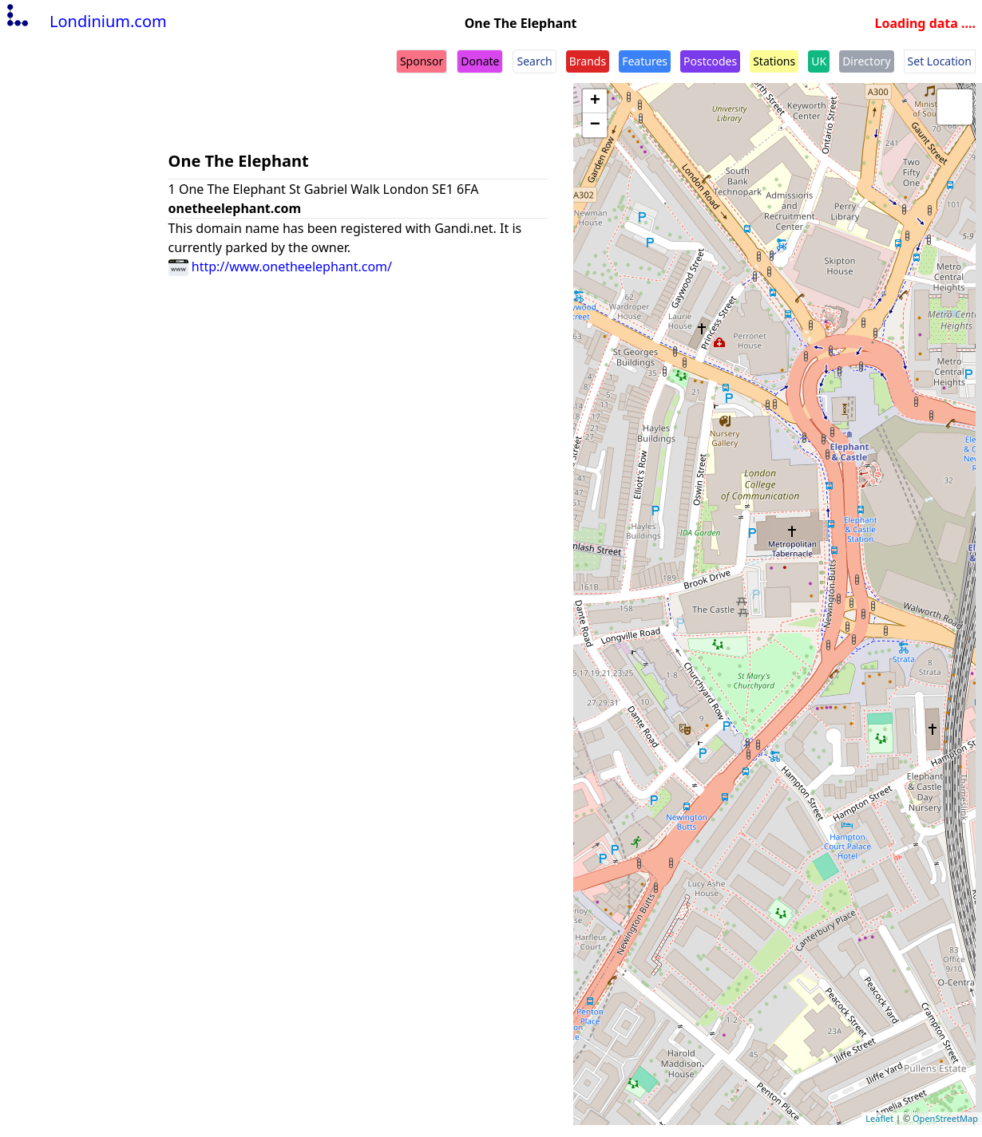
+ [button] (595, 101)
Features (644, 61)
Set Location (940, 61)
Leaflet (879, 1118)
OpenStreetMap (945, 1118)
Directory (866, 61)
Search (534, 61)
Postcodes (710, 61)
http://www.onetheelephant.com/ (280, 266)
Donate (480, 61)
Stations (774, 61)
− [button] (595, 125)
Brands (587, 61)
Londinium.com (85, 21)
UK (818, 61)
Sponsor (421, 61)
